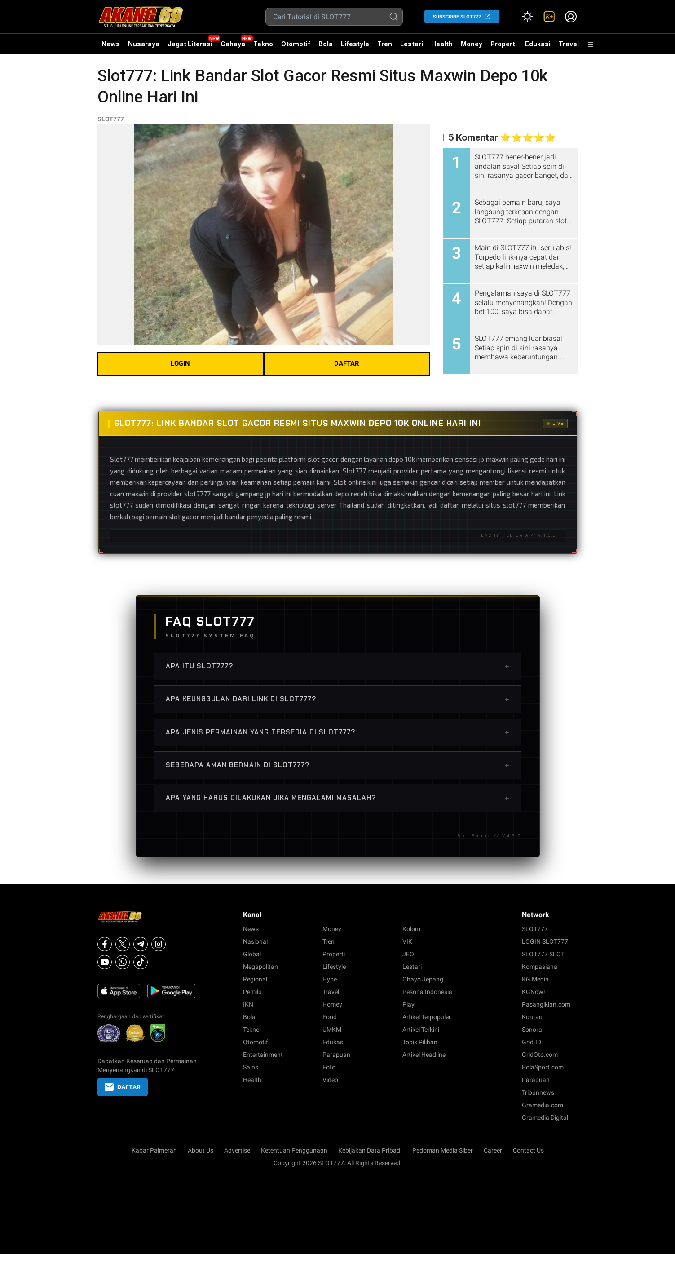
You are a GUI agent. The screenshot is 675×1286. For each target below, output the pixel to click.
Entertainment (263, 1054)
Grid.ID (531, 1042)
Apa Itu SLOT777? (338, 666)
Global (252, 954)
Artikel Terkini (420, 1029)
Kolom (411, 928)
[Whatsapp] (122, 962)
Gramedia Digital (545, 1117)
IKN (248, 1004)
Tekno (263, 44)
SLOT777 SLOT (543, 954)
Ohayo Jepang (422, 979)
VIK (407, 941)
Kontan (532, 1017)
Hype (329, 979)
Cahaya (233, 44)
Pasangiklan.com (546, 1004)
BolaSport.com (543, 1067)
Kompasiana (539, 966)
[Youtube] (104, 962)
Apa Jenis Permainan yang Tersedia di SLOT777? (338, 732)
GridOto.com (540, 1054)
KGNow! (533, 991)
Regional (255, 979)
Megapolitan (260, 966)
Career (493, 1150)
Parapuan (336, 1054)
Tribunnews (538, 1092)
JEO (408, 954)
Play (408, 1004)
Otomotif (295, 44)
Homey (332, 1004)
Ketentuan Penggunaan (294, 1150)
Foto (328, 1067)
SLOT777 (110, 119)
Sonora (532, 1029)
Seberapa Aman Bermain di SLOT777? (338, 765)
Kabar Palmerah (154, 1150)
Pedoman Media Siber (442, 1150)
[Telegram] (140, 944)
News (110, 44)
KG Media (535, 979)
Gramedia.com (542, 1105)
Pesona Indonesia (427, 991)
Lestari (411, 47)
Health (442, 44)
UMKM (331, 1029)
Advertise (237, 1150)
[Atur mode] (528, 16)
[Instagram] (158, 944)
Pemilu (252, 991)
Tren (384, 44)
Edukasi (538, 44)
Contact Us (528, 1150)
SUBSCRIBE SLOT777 (457, 17)
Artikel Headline (424, 1054)
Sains (250, 1067)
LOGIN (180, 363)
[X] (122, 944)
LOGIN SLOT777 (545, 941)
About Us (200, 1150)
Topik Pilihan (419, 1042)
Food (329, 1017)
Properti (503, 44)
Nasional (255, 941)
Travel (569, 44)
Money (471, 44)
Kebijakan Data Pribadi (369, 1150)
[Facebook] (104, 944)
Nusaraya (143, 44)
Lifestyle (355, 44)
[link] (549, 16)
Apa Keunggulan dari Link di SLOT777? (338, 699)
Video (330, 1079)
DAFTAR (346, 363)
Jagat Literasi (190, 44)
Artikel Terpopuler (426, 1017)
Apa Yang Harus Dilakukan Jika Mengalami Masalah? (338, 798)
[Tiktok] (140, 962)
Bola (325, 44)
